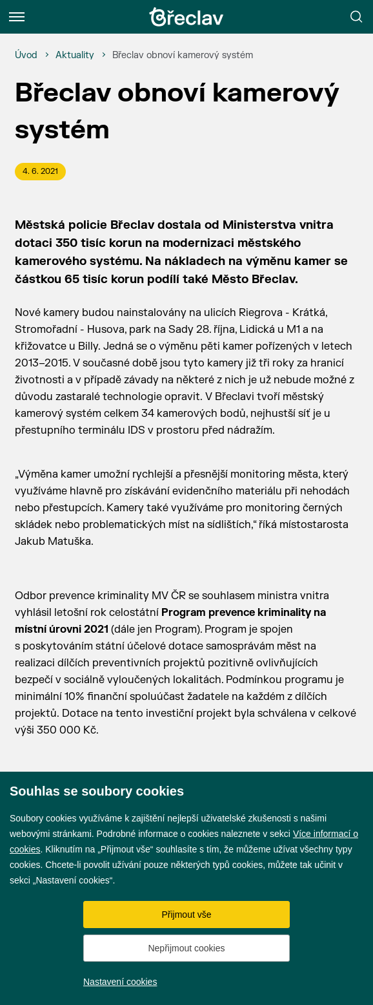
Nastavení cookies (120, 982)
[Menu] (17, 17)
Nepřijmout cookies (186, 948)
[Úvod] (26, 55)
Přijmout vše (186, 914)
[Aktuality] (74, 55)
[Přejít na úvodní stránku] (186, 17)
